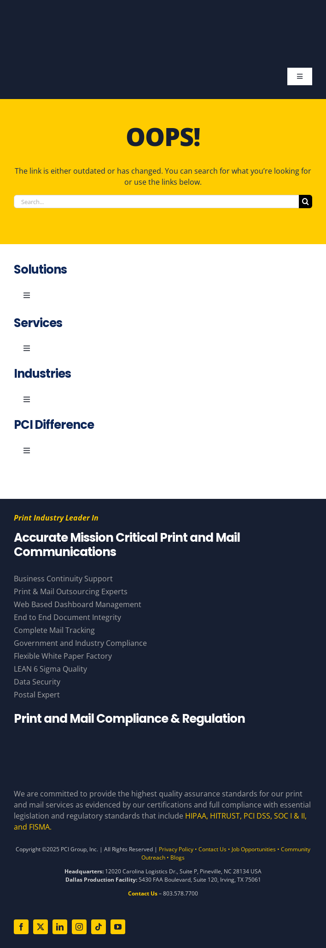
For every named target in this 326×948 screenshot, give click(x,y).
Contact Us (212, 849)
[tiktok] (98, 926)
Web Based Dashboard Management (77, 604)
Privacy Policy (176, 849)
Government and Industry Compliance (80, 643)
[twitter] (40, 926)
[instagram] (79, 926)
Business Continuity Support (63, 578)
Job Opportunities (254, 849)
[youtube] (118, 926)
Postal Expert (37, 695)
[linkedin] (59, 926)
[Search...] (156, 201)
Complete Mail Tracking (54, 630)
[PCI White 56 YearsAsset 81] (159, 17)
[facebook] (21, 926)
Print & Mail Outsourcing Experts (71, 591)
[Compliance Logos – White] (163, 743)
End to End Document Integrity (67, 617)
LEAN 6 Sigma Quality (50, 669)
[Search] (305, 201)
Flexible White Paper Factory (63, 656)
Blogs (177, 857)
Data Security (37, 682)
